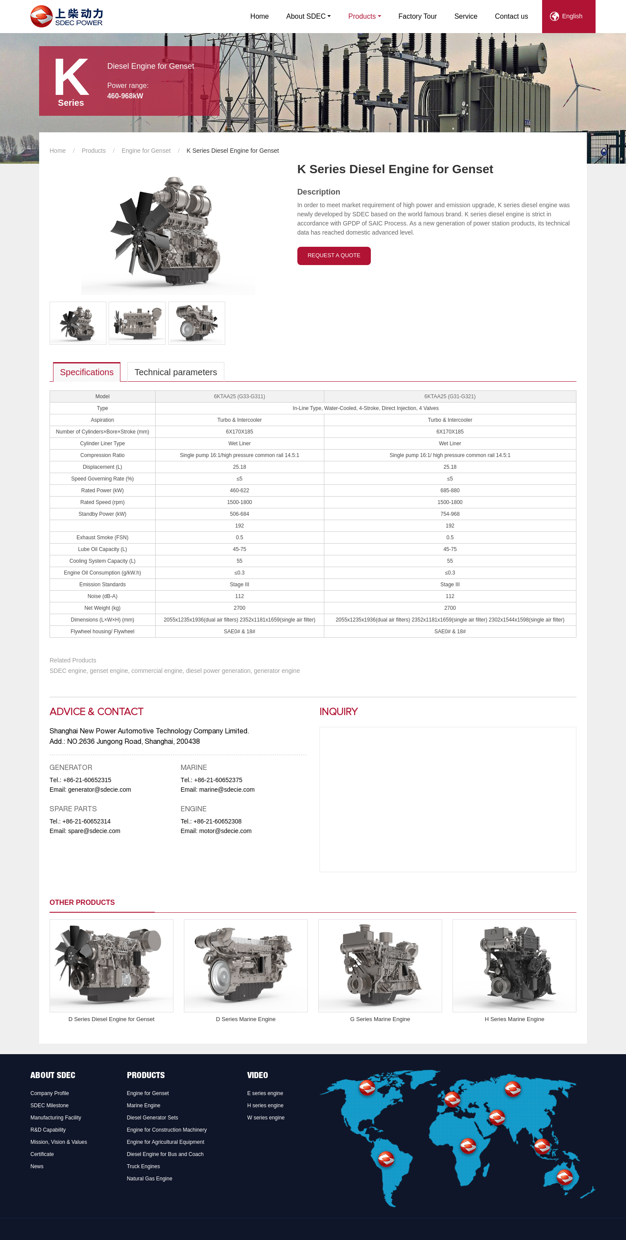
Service (465, 16)
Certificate (42, 1154)
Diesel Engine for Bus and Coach (165, 1154)
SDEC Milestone (49, 1105)
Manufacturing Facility (55, 1118)
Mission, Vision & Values (58, 1142)
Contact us (511, 16)
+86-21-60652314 (87, 821)
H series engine (265, 1105)
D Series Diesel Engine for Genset (111, 1019)
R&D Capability (48, 1130)
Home (259, 16)
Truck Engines (143, 1166)
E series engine (265, 1093)
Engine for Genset (146, 150)
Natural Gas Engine (150, 1179)
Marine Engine (143, 1105)
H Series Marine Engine (514, 1019)
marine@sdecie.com (227, 789)
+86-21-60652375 (218, 779)
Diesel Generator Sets (152, 1118)
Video (257, 1076)
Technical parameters (175, 372)
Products (94, 150)
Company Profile (49, 1093)
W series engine (266, 1118)
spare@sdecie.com (94, 830)
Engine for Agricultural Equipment (165, 1142)
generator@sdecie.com (99, 789)
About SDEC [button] (306, 16)
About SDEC (52, 1076)
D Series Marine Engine (246, 1019)
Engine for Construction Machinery (167, 1130)
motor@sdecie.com (225, 830)
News (36, 1166)
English (572, 16)
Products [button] (362, 16)
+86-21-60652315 (87, 779)
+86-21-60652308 (217, 821)
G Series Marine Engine (380, 1019)
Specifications (86, 372)
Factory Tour (418, 16)
